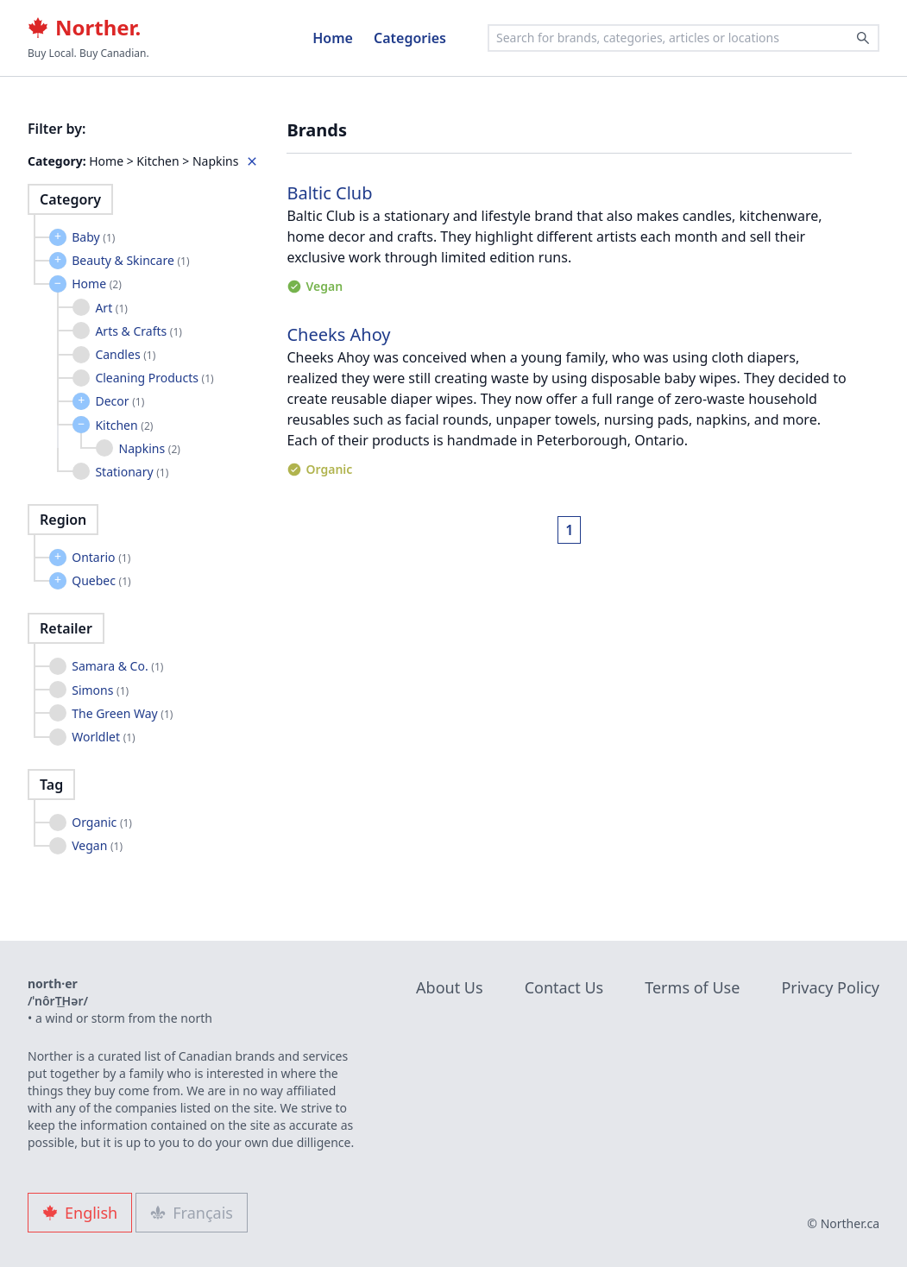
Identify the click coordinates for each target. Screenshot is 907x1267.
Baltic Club (329, 193)
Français (191, 1212)
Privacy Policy (830, 987)
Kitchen (124, 425)
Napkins (149, 448)
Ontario (101, 557)
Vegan (97, 845)
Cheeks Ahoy (338, 334)
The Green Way (122, 713)
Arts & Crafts (138, 331)
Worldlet (103, 736)
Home (332, 37)
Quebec (101, 580)
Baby (93, 237)
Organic (102, 822)
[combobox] (683, 38)
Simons (100, 690)
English (79, 1212)
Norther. (84, 27)
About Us (449, 987)
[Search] (863, 38)
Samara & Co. (117, 666)
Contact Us (564, 987)
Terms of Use (692, 987)
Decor (119, 401)
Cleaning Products (154, 377)
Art (111, 307)
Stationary (131, 471)
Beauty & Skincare (130, 260)
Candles (125, 354)
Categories (410, 37)
